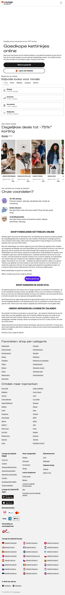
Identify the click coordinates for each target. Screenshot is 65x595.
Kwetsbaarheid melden (9, 482)
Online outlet (26, 476)
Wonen (24, 468)
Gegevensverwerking (8, 471)
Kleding (24, 458)
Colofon (4, 464)
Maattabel (46, 461)
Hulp (44, 458)
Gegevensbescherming (9, 467)
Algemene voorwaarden (9, 474)
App (23, 489)
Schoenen (25, 461)
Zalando (45, 469)
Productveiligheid (7, 485)
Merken (24, 480)
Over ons (5, 460)
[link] (32, 90)
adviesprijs (17, 592)
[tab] (5, 83)
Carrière (4, 478)
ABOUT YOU (47, 473)
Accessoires (26, 465)
